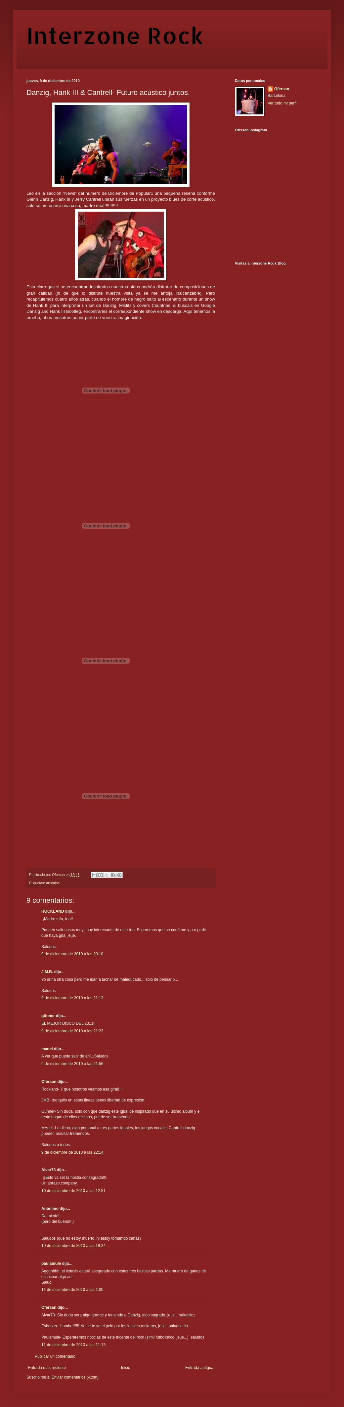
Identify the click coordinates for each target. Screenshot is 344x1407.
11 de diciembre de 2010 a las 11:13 (73, 1345)
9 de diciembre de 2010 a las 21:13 (72, 998)
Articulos (52, 883)
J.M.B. (47, 972)
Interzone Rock (115, 35)
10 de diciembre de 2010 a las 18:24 (73, 1245)
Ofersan (48, 1081)
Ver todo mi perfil (282, 103)
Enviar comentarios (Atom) (75, 1377)
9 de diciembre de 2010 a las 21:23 (72, 1031)
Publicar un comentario (55, 1356)
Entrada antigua (199, 1367)
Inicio (125, 1367)
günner (48, 1016)
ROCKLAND (52, 911)
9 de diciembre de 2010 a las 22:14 (72, 1152)
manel (47, 1049)
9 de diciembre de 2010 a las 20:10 (72, 954)
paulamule (51, 1263)
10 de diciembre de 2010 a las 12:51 (73, 1190)
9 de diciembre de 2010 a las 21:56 (72, 1063)
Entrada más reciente (47, 1367)
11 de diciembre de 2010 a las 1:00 (72, 1289)
